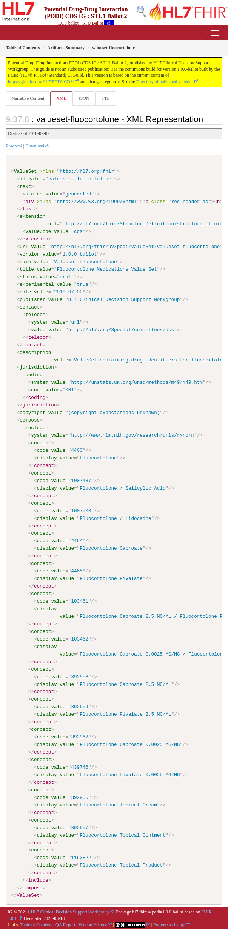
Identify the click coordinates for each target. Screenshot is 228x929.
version (30, 254)
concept (41, 442)
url (52, 223)
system (39, 321)
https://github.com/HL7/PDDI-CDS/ (41, 81)
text (25, 186)
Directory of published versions (165, 81)
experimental (37, 284)
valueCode (38, 231)
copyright (32, 412)
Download (34, 146)
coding (33, 374)
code (36, 389)
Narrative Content (28, 98)
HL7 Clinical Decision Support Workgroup (70, 911)
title (27, 269)
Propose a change (169, 924)
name (25, 261)
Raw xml (14, 146)
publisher (32, 299)
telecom (35, 314)
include (35, 427)
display (47, 457)
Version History (93, 924)
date (25, 291)
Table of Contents (36, 924)
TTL (106, 98)
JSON (84, 98)
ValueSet (25, 171)
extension (32, 216)
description (35, 352)
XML (61, 98)
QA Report (65, 924)
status (33, 194)
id (22, 178)
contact (30, 307)
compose (30, 420)
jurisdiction (37, 367)
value (35, 178)
